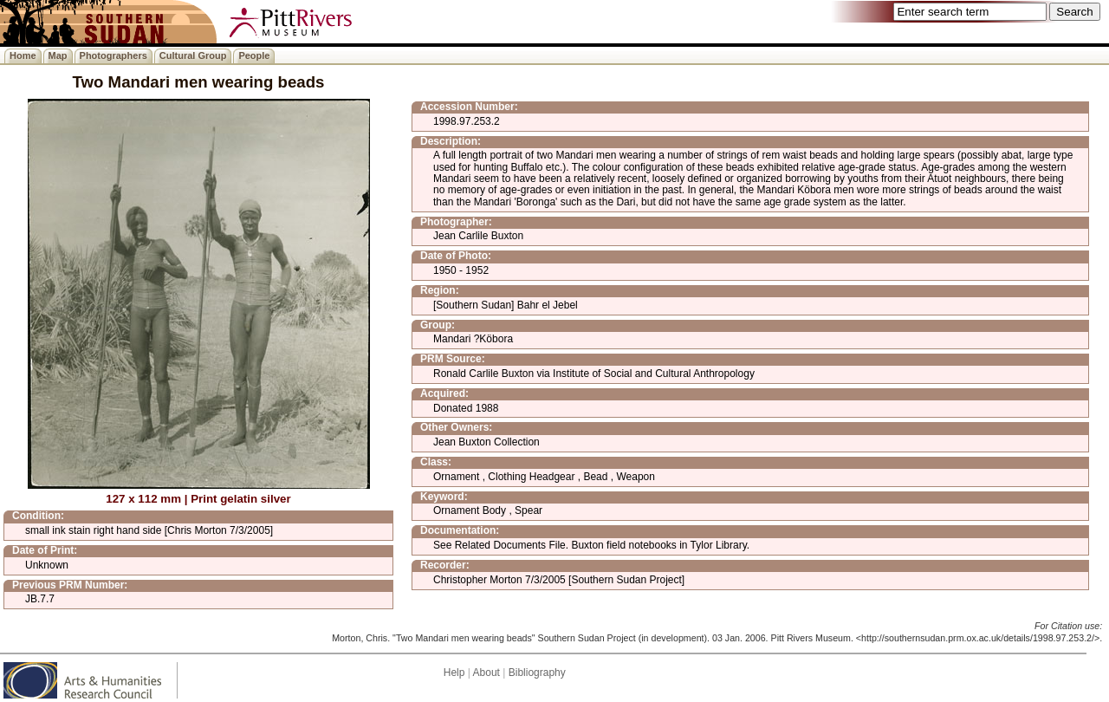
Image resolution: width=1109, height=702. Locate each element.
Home (23, 55)
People (253, 55)
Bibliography (537, 672)
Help (454, 672)
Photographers (113, 55)
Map (58, 55)
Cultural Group (193, 55)
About (486, 672)
